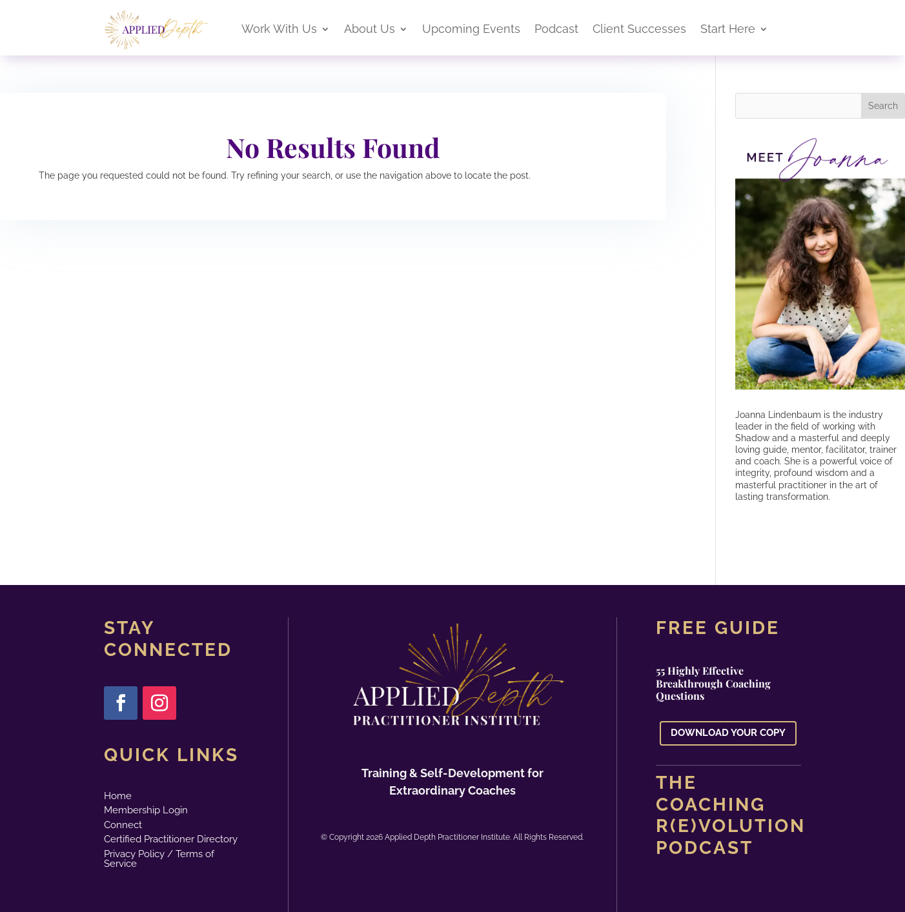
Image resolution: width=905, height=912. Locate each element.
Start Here (727, 30)
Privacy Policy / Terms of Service (159, 858)
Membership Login (146, 810)
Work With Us (279, 30)
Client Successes (639, 30)
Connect (123, 825)
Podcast (556, 30)
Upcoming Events (471, 30)
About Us (369, 30)
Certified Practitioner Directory (171, 839)
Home (118, 796)
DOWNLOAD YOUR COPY (728, 733)
